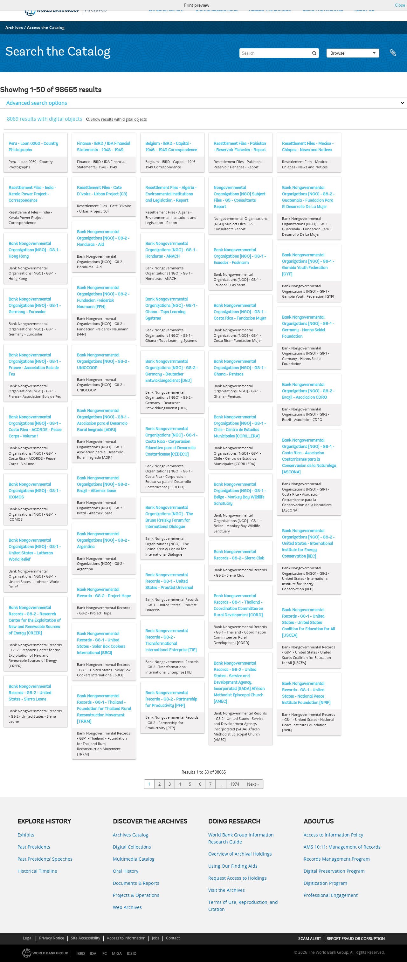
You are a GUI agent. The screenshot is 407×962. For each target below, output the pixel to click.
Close (400, 5)
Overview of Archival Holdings (240, 854)
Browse (353, 53)
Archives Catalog (130, 835)
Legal (27, 938)
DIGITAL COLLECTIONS (217, 10)
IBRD (80, 953)
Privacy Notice (51, 938)
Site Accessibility (85, 938)
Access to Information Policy (333, 835)
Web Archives (127, 907)
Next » (253, 784)
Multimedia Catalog (134, 859)
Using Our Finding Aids (233, 866)
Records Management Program (337, 859)
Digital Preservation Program (334, 871)
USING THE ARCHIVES (322, 10)
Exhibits (25, 835)
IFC (104, 953)
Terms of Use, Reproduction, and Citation (243, 905)
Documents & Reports (136, 883)
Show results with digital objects (116, 119)
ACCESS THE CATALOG (270, 10)
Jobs (155, 938)
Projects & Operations (136, 895)
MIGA (117, 953)
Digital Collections (132, 847)
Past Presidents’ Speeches (44, 859)
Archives (14, 27)
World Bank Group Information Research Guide (241, 838)
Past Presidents (33, 847)
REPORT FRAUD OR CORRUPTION (356, 938)
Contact (173, 938)
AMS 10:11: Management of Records (342, 847)
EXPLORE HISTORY (166, 10)
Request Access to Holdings (237, 878)
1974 (234, 784)
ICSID (131, 953)
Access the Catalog (46, 27)
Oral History (125, 871)
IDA (93, 953)
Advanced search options (36, 102)
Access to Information (126, 938)
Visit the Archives (226, 890)
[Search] (279, 53)
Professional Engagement (331, 895)
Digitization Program (325, 883)
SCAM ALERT (309, 938)
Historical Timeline (37, 871)
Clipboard (395, 53)
